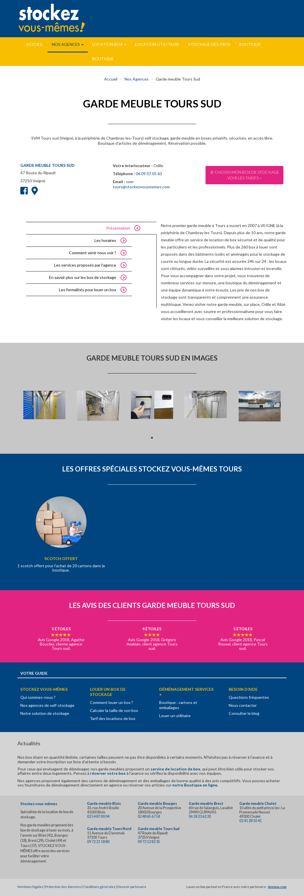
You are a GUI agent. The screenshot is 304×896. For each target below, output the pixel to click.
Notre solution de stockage (44, 713)
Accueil (34, 44)
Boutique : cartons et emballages (178, 705)
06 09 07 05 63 (149, 173)
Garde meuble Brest (206, 803)
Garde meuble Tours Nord (109, 829)
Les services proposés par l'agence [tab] (85, 265)
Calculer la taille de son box (114, 710)
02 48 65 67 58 (149, 816)
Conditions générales (99, 887)
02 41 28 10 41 (250, 821)
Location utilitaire (157, 44)
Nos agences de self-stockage (47, 705)
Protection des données (63, 887)
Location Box (109, 44)
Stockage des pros (209, 44)
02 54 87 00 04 (98, 816)
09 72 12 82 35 (149, 842)
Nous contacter (243, 705)
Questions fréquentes (249, 697)
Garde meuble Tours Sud (158, 829)
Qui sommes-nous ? (38, 697)
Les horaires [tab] (105, 240)
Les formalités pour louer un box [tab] (87, 289)
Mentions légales (30, 887)
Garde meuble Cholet (258, 803)
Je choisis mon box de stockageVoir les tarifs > (244, 175)
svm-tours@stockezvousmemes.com (141, 184)
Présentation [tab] (118, 228)
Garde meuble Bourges (157, 803)
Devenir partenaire (131, 887)
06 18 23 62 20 (200, 816)
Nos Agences (68, 44)
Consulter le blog (244, 713)
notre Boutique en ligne (194, 784)
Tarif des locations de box (112, 718)
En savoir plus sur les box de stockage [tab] (82, 277)
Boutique (250, 44)
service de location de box (175, 768)
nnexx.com (278, 887)
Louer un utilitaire (175, 715)
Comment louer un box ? (111, 702)
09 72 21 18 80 (98, 842)
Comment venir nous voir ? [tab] (92, 252)
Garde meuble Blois (104, 803)
